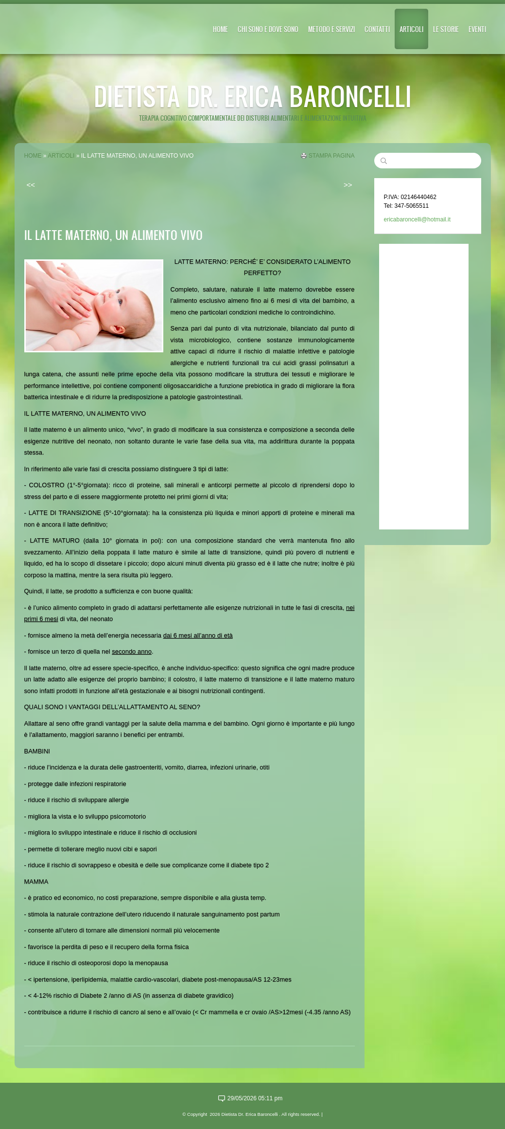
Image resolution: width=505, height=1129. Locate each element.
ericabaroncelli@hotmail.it (417, 219)
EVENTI (477, 29)
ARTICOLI (411, 29)
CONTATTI (377, 29)
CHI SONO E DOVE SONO (268, 29)
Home (220, 29)
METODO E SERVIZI (331, 29)
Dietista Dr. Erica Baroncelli (253, 95)
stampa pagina (332, 156)
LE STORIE (446, 29)
